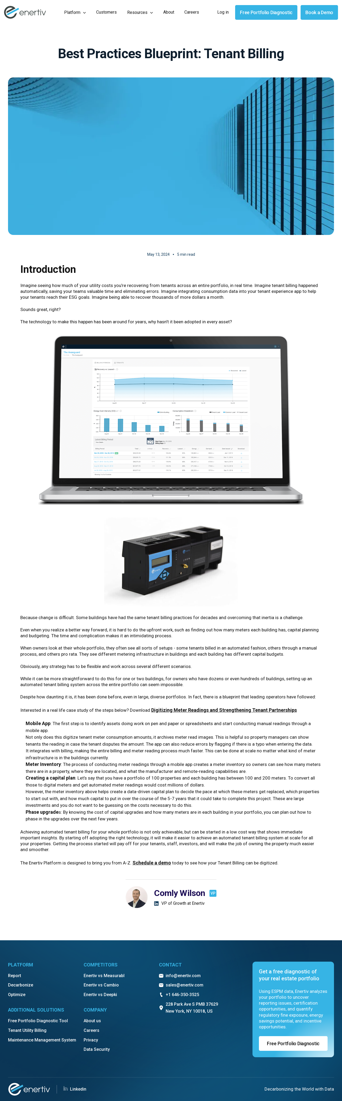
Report (14, 975)
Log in (223, 12)
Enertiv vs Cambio (101, 985)
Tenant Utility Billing (27, 1030)
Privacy (91, 1040)
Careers (91, 1030)
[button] (75, 12)
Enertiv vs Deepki (100, 994)
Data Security (97, 1049)
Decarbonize (20, 985)
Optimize (16, 994)
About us (92, 1020)
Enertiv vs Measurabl (104, 975)
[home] (25, 12)
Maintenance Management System (42, 1040)
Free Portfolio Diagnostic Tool (38, 1020)
